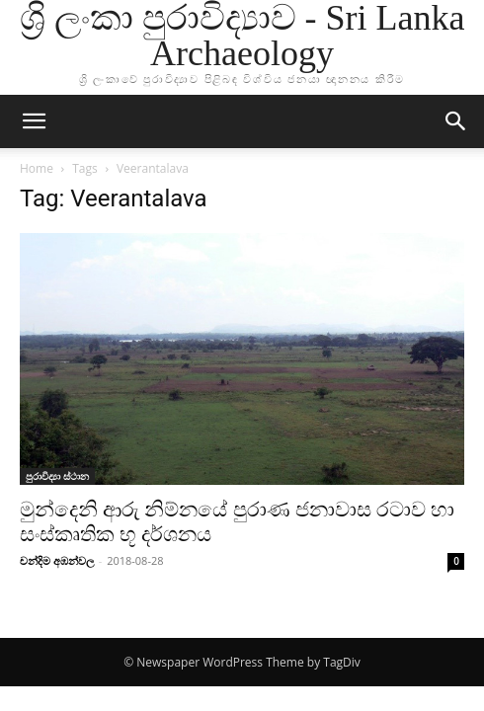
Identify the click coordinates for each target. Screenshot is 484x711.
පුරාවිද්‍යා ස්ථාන (57, 476)
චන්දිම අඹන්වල (57, 560)
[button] (33, 121)
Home (36, 168)
